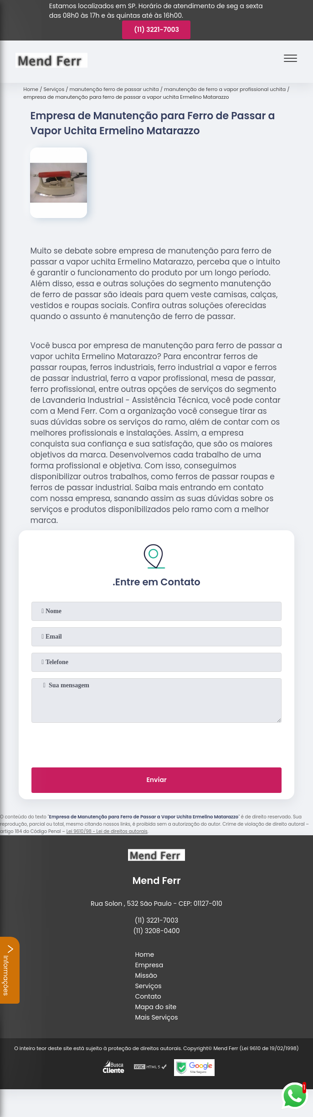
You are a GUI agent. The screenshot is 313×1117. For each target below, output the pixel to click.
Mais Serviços (156, 1017)
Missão (146, 975)
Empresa (149, 965)
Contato (148, 996)
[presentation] (156, 743)
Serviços (148, 985)
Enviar (156, 779)
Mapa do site (155, 1006)
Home (144, 954)
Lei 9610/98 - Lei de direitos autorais (107, 831)
